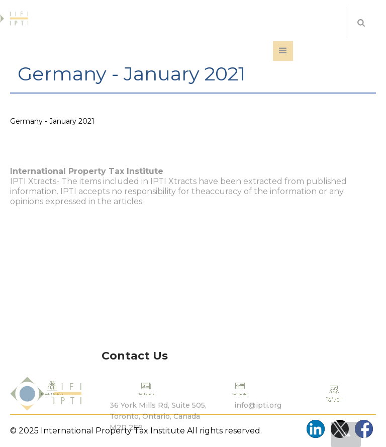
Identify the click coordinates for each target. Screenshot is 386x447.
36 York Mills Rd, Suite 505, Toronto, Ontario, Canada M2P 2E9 (158, 428)
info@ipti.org (257, 417)
